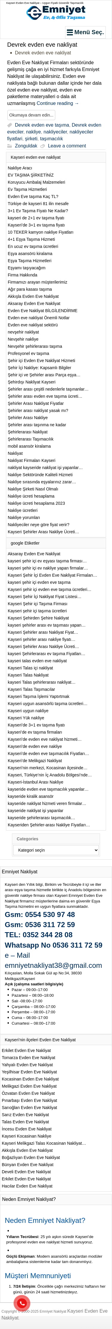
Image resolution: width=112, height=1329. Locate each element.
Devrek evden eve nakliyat (42, 44)
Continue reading (58, 103)
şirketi (31, 138)
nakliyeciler (55, 132)
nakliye (33, 132)
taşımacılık (51, 138)
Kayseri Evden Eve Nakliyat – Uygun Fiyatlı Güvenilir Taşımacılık (44, 2)
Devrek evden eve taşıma (42, 125)
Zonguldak (26, 145)
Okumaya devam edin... (31, 115)
